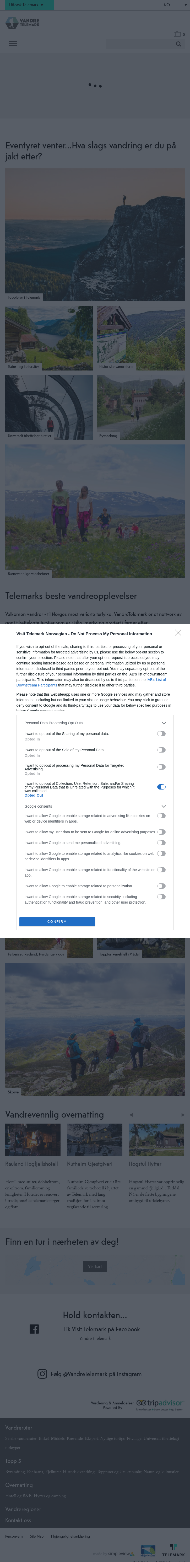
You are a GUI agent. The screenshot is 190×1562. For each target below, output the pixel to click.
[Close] (180, 634)
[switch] (161, 733)
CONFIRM (57, 922)
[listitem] (95, 723)
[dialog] (95, 781)
